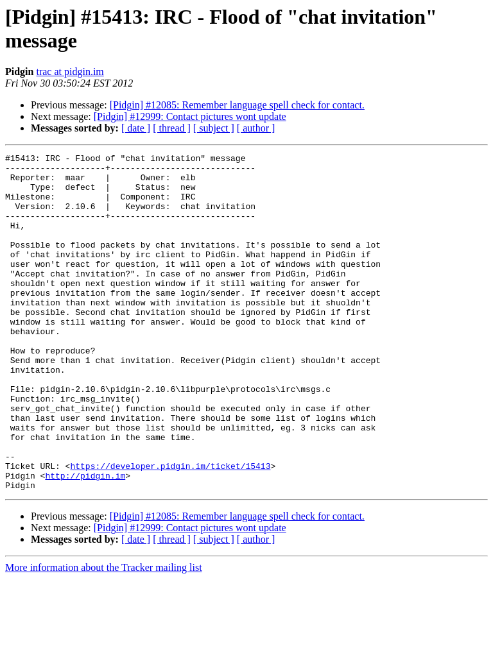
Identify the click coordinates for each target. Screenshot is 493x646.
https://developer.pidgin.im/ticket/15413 (170, 529)
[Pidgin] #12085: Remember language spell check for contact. (237, 104)
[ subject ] (213, 128)
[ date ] (135, 128)
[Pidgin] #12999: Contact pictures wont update (190, 116)
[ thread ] (172, 128)
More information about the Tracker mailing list (103, 634)
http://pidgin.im (85, 541)
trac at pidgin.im (69, 71)
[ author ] (256, 128)
